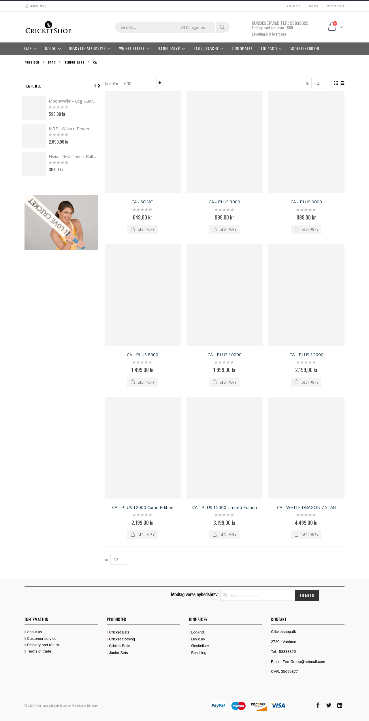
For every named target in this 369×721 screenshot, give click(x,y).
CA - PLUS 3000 (224, 202)
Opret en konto (335, 6)
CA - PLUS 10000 (225, 354)
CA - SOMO (142, 202)
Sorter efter (111, 83)
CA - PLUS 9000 (306, 202)
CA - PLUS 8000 (142, 354)
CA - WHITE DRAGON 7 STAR (306, 507)
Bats (52, 62)
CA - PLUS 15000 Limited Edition (224, 507)
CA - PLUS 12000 (306, 354)
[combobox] (172, 27)
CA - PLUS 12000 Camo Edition (142, 507)
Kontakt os (293, 6)
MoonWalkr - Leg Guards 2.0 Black (73, 101)
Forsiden (32, 62)
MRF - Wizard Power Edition (73, 128)
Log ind (313, 6)
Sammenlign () (35, 6)
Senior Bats (74, 62)
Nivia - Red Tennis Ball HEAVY (73, 156)
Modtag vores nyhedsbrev (194, 594)
